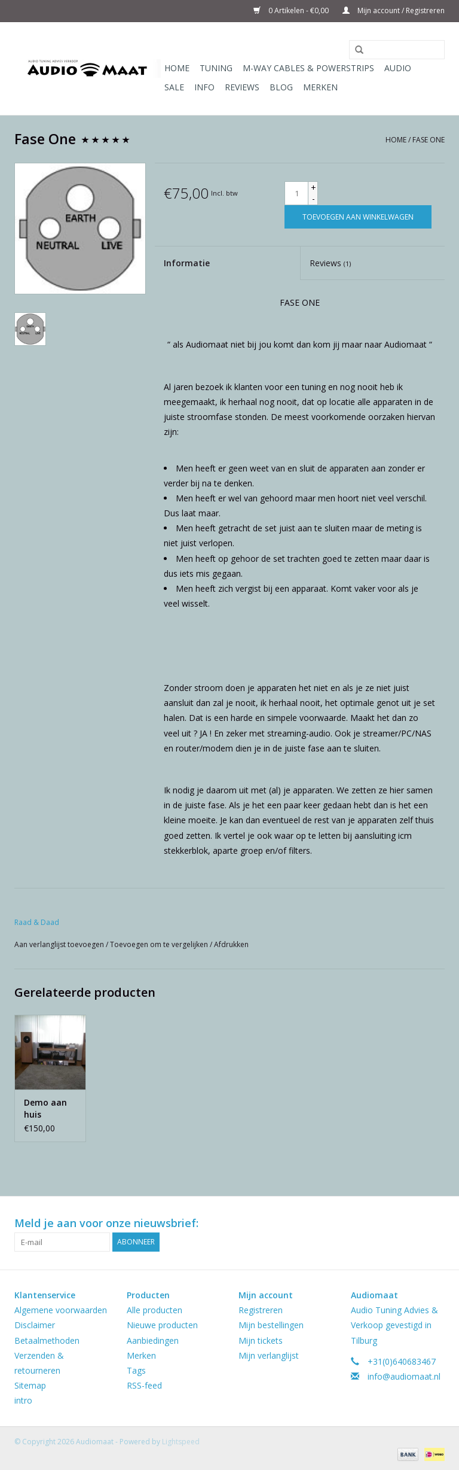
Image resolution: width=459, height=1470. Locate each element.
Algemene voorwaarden (60, 1310)
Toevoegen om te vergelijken (160, 944)
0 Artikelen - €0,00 (292, 10)
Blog (281, 87)
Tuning (216, 68)
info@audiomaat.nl (404, 1376)
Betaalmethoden (46, 1340)
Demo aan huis (45, 1108)
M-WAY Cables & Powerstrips (308, 68)
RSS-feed (144, 1385)
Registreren (260, 1310)
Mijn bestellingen (271, 1325)
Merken (320, 87)
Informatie (187, 263)
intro (23, 1400)
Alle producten (154, 1310)
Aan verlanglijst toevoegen (60, 944)
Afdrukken (231, 944)
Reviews (242, 87)
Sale (174, 87)
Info (204, 87)
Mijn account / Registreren (393, 10)
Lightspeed (181, 1441)
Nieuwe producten (162, 1325)
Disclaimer (34, 1325)
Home (176, 68)
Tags (136, 1370)
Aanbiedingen (153, 1340)
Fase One (428, 140)
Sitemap (30, 1385)
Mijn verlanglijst (268, 1355)
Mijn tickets (260, 1340)
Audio (397, 68)
